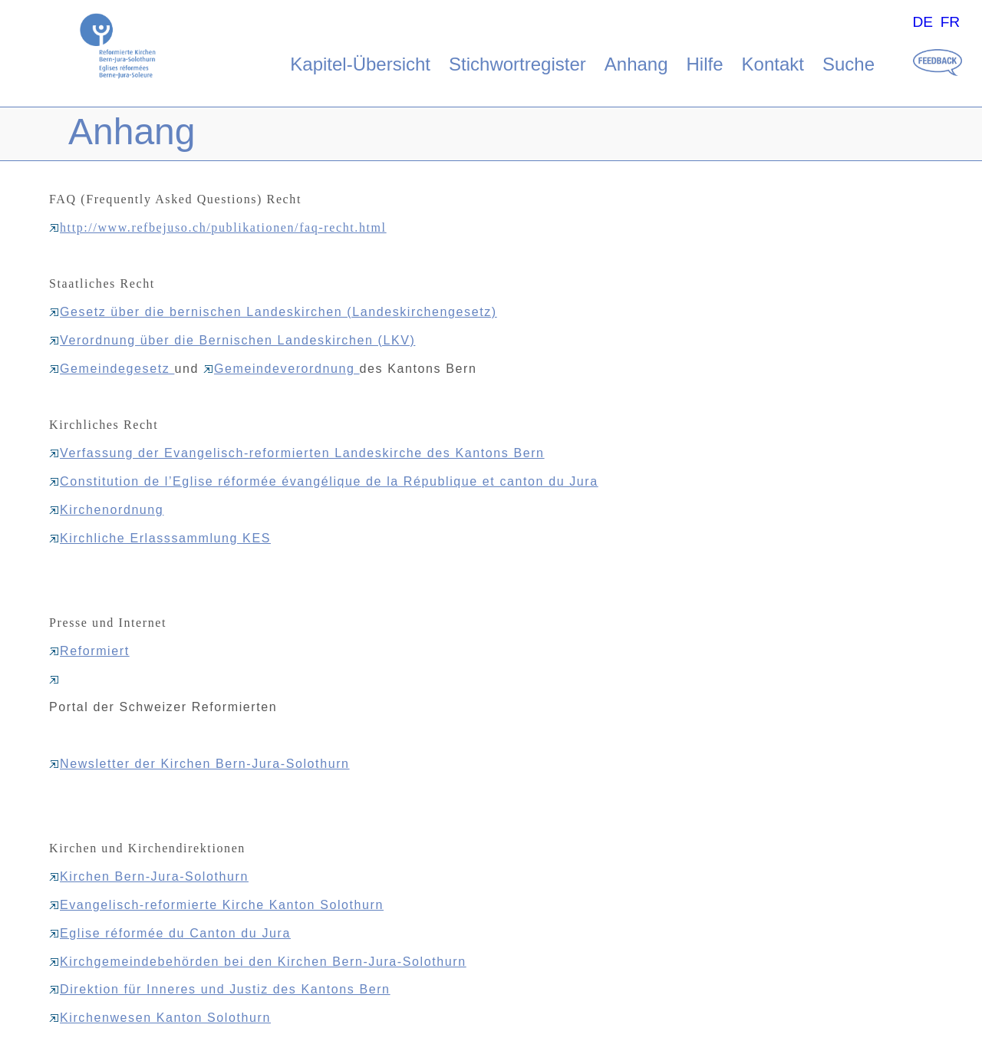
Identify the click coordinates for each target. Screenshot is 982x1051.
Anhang (636, 64)
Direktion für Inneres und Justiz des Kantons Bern (219, 989)
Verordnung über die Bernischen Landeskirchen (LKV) (232, 340)
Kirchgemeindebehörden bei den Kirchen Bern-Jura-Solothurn (257, 961)
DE (922, 22)
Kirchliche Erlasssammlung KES (160, 538)
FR (951, 22)
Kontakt (773, 64)
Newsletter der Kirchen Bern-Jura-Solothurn (199, 763)
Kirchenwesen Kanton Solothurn (160, 1017)
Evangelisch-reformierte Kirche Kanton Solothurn (216, 904)
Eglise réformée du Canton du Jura (170, 933)
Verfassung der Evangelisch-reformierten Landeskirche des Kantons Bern (297, 453)
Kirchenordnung (106, 509)
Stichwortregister (517, 64)
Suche (848, 64)
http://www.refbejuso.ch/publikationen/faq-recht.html (218, 227)
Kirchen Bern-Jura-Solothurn (149, 876)
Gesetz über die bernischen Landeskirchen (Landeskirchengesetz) (273, 311)
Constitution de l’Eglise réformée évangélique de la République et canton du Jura (323, 481)
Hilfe (705, 64)
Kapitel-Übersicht (360, 64)
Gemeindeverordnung (281, 368)
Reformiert (89, 650)
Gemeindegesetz (111, 368)
